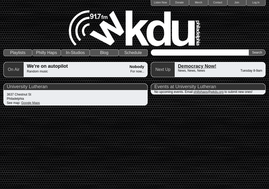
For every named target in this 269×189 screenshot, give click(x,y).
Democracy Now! (197, 66)
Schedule (133, 52)
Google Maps (30, 103)
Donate (179, 2)
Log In (256, 2)
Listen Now (160, 2)
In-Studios (75, 52)
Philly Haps (46, 52)
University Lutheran (27, 86)
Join (236, 2)
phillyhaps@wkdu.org (209, 92)
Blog (104, 52)
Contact (217, 2)
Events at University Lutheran (185, 86)
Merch (198, 2)
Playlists (17, 52)
